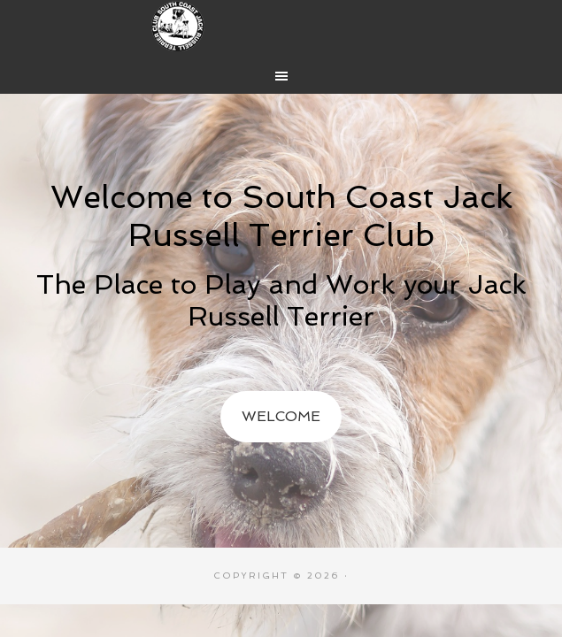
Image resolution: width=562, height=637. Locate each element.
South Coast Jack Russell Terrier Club (281, 26)
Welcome (281, 416)
